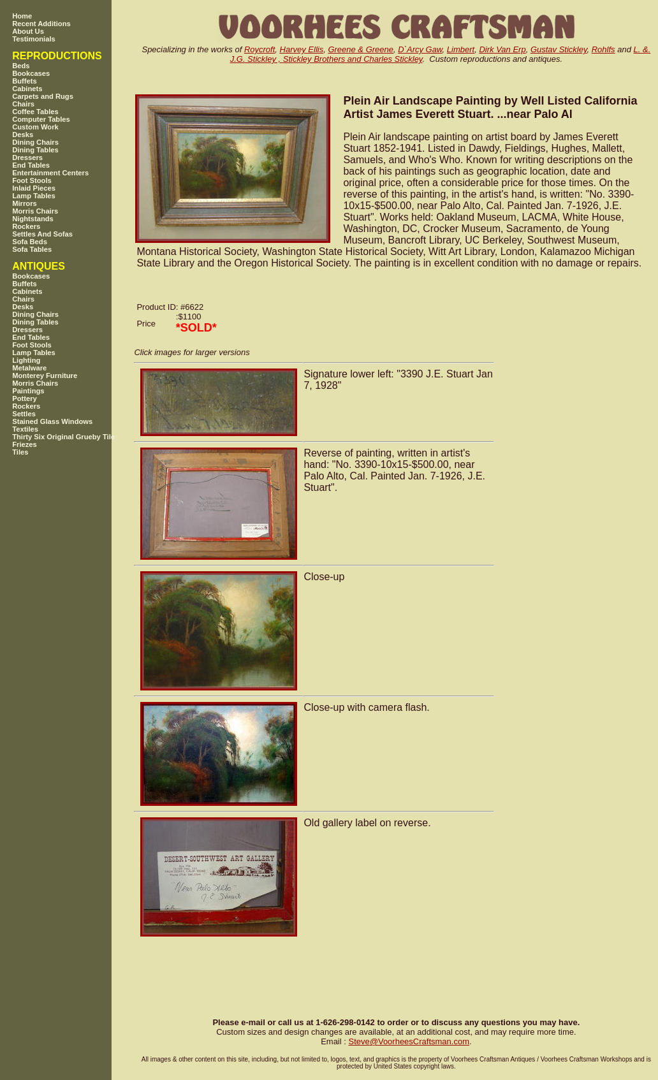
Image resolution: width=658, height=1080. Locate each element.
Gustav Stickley (558, 49)
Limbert (460, 49)
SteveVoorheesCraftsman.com (408, 1041)
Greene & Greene (360, 49)
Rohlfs (603, 49)
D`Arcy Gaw (420, 49)
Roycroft (259, 49)
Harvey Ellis (302, 49)
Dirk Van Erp (502, 49)
